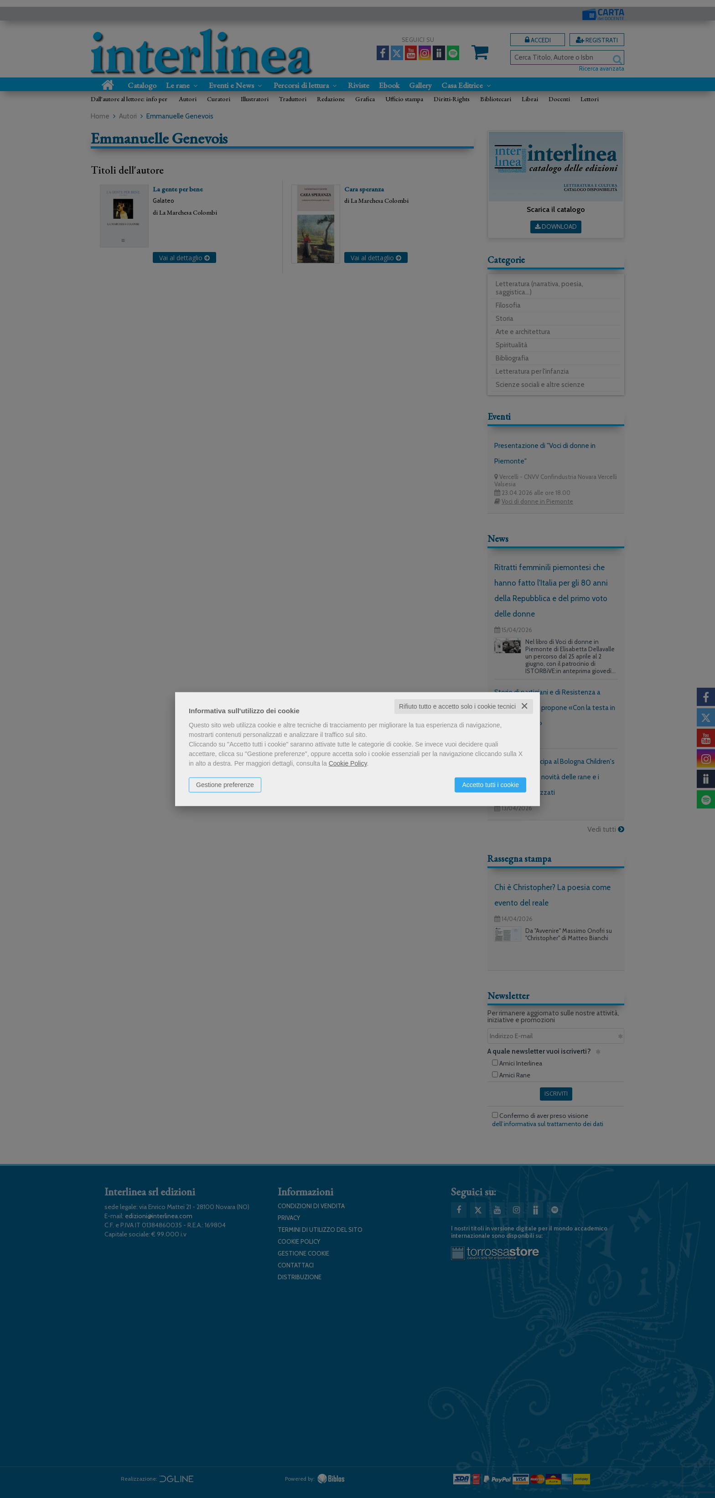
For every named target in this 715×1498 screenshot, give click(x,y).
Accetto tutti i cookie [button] (490, 784)
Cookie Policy (348, 763)
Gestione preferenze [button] (225, 784)
